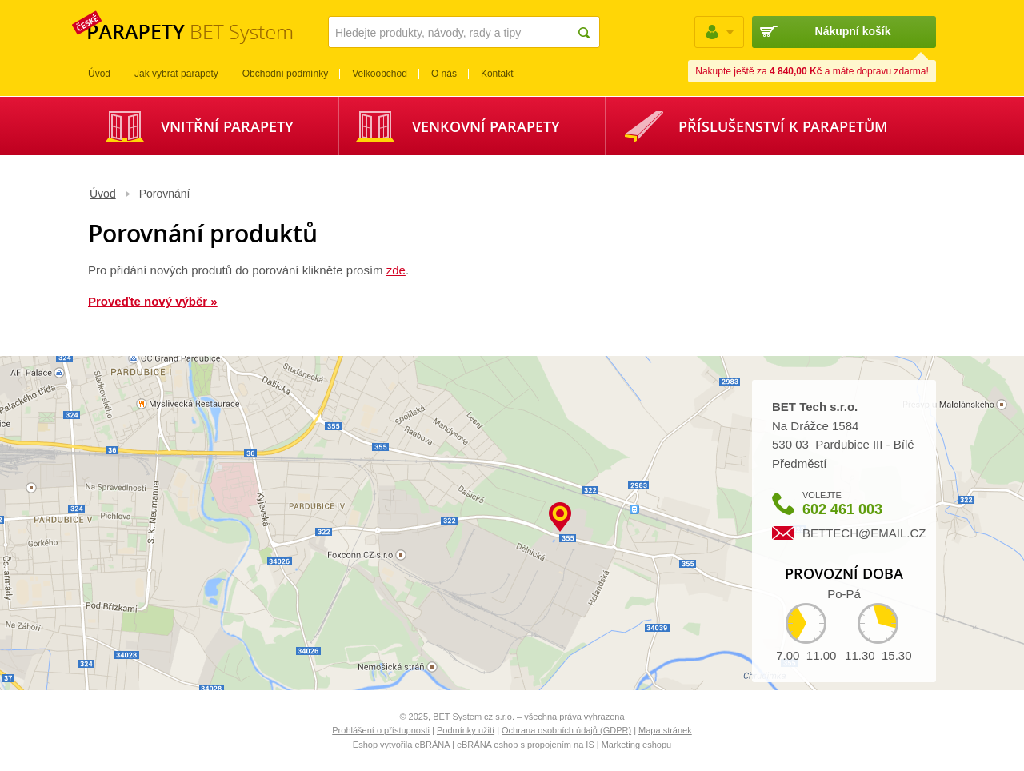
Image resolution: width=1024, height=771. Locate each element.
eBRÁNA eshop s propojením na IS (525, 744)
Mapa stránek (665, 730)
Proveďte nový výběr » (153, 301)
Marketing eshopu (636, 744)
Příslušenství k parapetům (783, 126)
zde (396, 270)
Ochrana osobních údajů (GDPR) (566, 730)
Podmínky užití (465, 730)
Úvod (103, 193)
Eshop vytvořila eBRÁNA (401, 744)
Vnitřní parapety (227, 126)
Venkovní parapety (486, 126)
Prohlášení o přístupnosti (381, 730)
